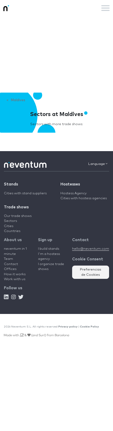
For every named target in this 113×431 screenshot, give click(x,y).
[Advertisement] (56, 54)
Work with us (14, 279)
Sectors (10, 221)
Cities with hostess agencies (83, 198)
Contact (11, 264)
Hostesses (70, 184)
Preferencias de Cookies (90, 272)
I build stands (48, 248)
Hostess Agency (73, 193)
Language (98, 164)
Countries (12, 231)
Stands (11, 184)
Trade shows (16, 207)
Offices (10, 269)
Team (8, 259)
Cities (8, 226)
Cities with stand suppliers (25, 193)
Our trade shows (18, 216)
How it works (15, 274)
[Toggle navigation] (105, 8)
